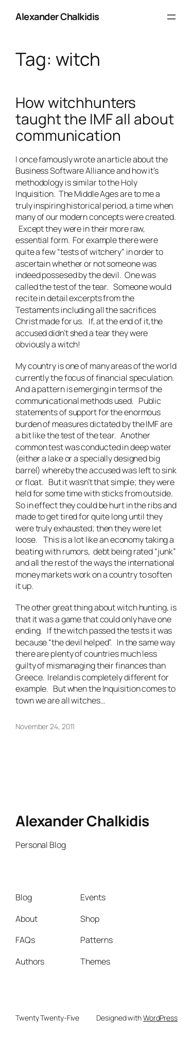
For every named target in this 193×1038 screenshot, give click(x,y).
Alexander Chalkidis (57, 16)
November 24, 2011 (45, 726)
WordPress (160, 1018)
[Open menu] (171, 17)
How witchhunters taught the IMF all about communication (94, 119)
